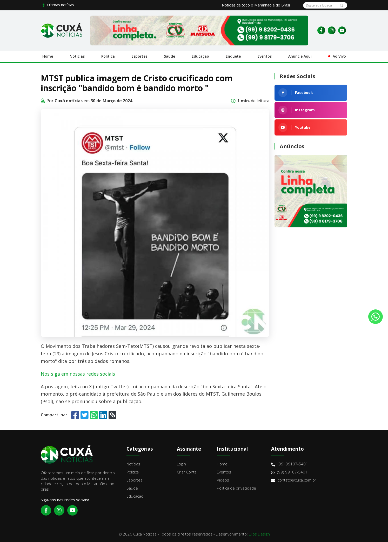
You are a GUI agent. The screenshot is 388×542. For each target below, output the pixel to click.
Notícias (77, 56)
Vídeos (223, 480)
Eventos (264, 56)
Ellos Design (259, 534)
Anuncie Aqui (300, 56)
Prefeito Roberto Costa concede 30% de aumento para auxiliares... (138, 4)
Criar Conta (187, 472)
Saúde (169, 56)
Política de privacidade (236, 488)
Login (181, 463)
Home (47, 56)
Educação (200, 56)
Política (108, 56)
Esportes (139, 56)
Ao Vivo (339, 56)
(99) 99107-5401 (289, 464)
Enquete (233, 56)
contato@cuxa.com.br (293, 480)
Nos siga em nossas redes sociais (78, 374)
